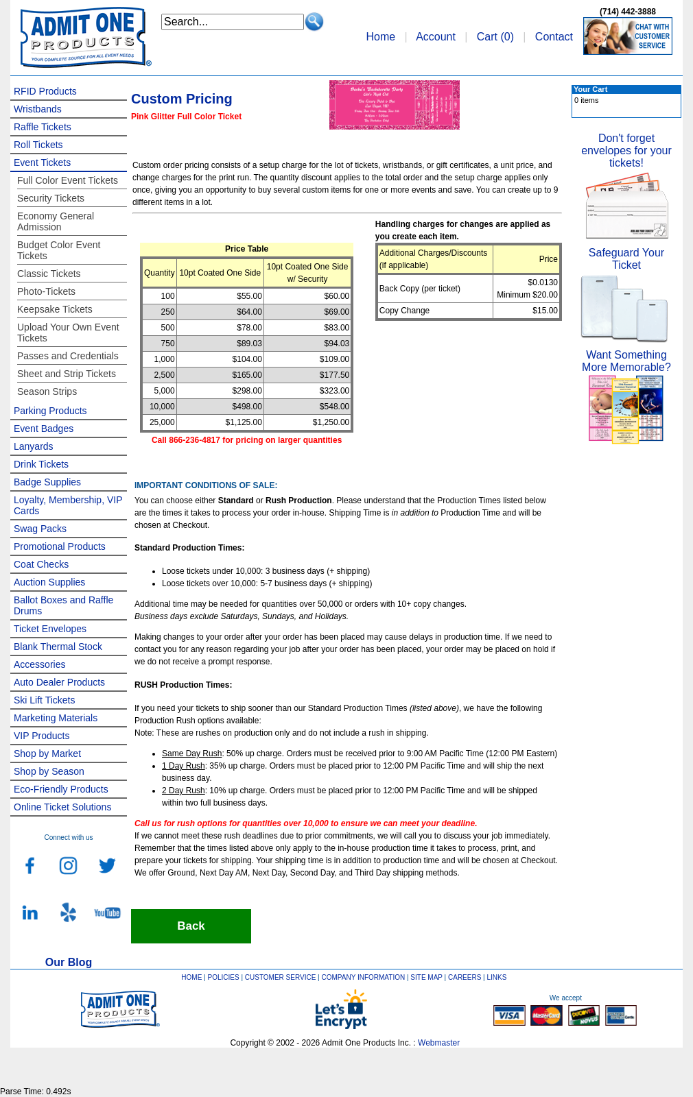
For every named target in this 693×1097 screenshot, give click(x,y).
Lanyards (34, 446)
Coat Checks (41, 564)
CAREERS (464, 977)
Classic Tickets (49, 273)
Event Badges (43, 428)
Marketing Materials (55, 717)
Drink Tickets (41, 464)
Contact (554, 37)
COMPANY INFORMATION (364, 977)
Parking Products (50, 410)
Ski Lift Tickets (44, 700)
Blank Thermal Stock (58, 646)
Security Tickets (50, 198)
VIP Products (41, 735)
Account (436, 37)
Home (380, 37)
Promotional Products (60, 546)
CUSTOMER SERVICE (280, 977)
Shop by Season (49, 771)
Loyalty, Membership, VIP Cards (68, 505)
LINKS (497, 977)
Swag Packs (40, 528)
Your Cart (590, 89)
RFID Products (45, 91)
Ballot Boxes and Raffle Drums (63, 605)
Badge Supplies (47, 482)
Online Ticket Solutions (62, 806)
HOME (191, 977)
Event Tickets (42, 162)
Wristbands (38, 109)
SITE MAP (426, 977)
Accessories (39, 664)
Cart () (495, 37)
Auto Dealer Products (59, 682)
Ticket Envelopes (50, 628)
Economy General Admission (55, 221)
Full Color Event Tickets (67, 180)
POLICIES (223, 977)
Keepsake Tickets (55, 309)
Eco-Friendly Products (61, 789)
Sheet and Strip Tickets (66, 373)
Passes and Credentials (68, 355)
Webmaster (439, 1043)
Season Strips (47, 391)
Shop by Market (47, 753)
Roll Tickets (38, 144)
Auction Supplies (49, 582)
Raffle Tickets (42, 126)
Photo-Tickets (46, 291)
